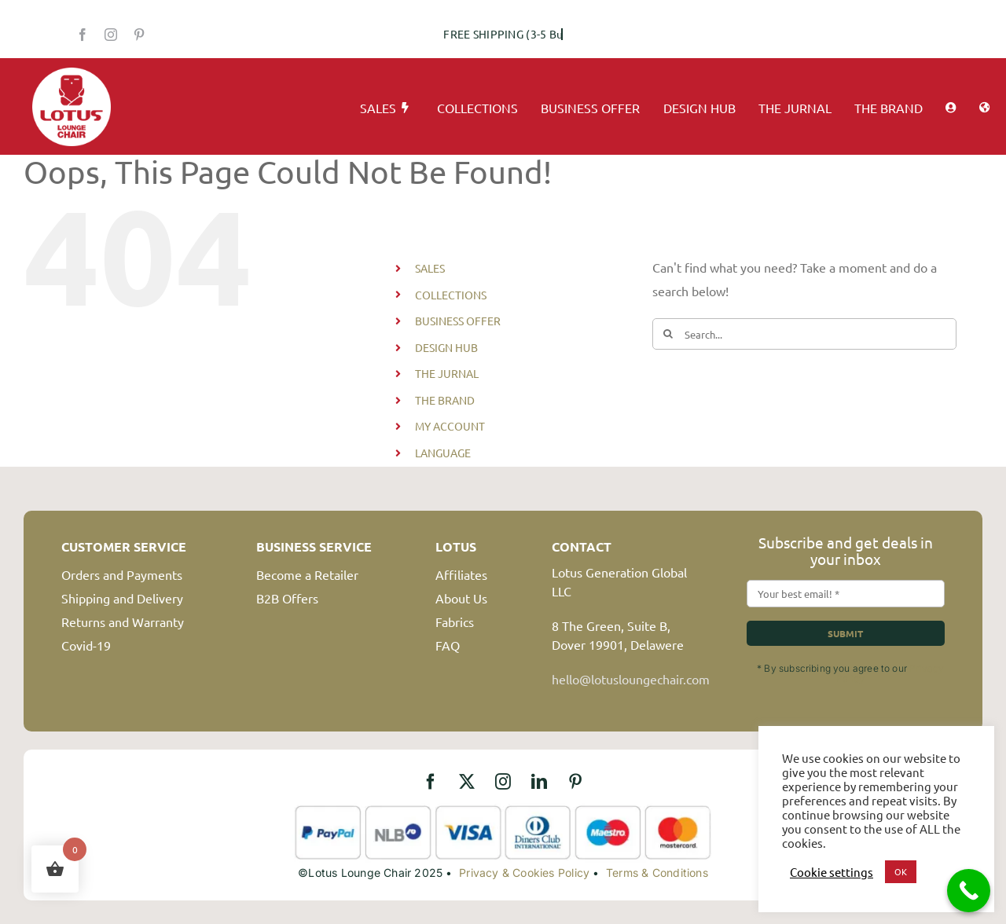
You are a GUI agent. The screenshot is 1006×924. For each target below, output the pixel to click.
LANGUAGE (443, 453)
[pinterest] (139, 34)
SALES (430, 268)
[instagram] (111, 34)
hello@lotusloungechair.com (631, 679)
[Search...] (804, 334)
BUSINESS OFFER (458, 321)
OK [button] (900, 871)
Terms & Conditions (657, 872)
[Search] (668, 334)
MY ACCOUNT (450, 426)
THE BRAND (445, 400)
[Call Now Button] (968, 890)
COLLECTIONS (450, 295)
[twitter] (467, 782)
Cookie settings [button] (831, 872)
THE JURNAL (447, 373)
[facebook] (82, 34)
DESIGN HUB (446, 347)
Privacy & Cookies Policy (524, 872)
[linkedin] (539, 782)
